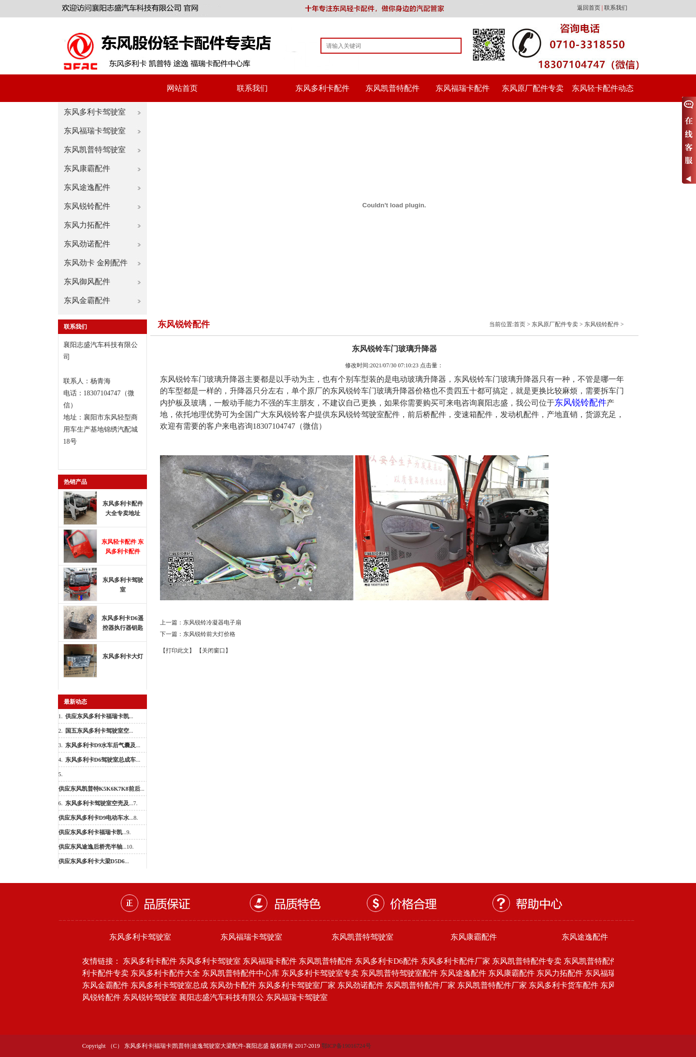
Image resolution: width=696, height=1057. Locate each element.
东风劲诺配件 (87, 244)
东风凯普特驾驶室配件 (399, 973)
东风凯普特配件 (392, 88)
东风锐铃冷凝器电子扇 (212, 622)
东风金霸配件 (87, 300)
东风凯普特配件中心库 (240, 973)
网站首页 (182, 88)
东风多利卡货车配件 (563, 985)
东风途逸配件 (87, 187)
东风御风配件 (87, 281)
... (99, 716)
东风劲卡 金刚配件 (96, 263)
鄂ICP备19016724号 (346, 1046)
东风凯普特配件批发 (598, 961)
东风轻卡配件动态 (603, 88)
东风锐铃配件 (87, 206)
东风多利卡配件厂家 (455, 961)
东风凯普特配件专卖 (527, 961)
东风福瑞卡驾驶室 (95, 131)
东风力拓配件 (87, 225)
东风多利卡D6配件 (387, 961)
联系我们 (615, 7)
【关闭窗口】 (213, 650)
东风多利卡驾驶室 (95, 112)
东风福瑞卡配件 (462, 88)
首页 (519, 324)
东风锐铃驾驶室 (150, 997)
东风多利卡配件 (322, 88)
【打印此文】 (177, 650)
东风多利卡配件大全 (165, 973)
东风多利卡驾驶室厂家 (296, 985)
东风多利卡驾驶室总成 (169, 985)
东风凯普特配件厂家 (420, 985)
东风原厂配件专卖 (533, 88)
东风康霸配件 (87, 168)
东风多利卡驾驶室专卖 (320, 973)
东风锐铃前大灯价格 (209, 634)
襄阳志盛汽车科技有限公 (221, 997)
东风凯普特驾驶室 (95, 149)
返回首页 (589, 7)
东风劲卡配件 (233, 985)
